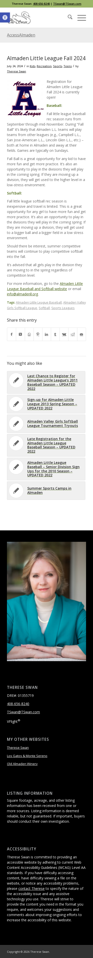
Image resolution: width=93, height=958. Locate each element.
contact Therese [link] (31, 888)
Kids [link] (32, 66)
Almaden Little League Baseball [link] (39, 302)
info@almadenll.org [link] (22, 294)
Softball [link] (44, 308)
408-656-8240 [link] (41, 3)
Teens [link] (67, 66)
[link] (5, 17)
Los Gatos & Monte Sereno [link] (27, 756)
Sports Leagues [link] (63, 308)
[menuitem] (67, 18)
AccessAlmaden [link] (21, 35)
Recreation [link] (44, 66)
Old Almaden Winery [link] (22, 764)
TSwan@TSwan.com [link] (67, 3)
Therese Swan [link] (16, 71)
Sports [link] (57, 66)
